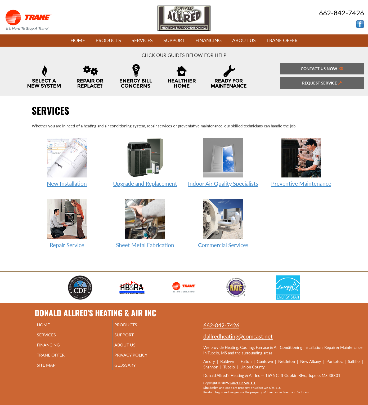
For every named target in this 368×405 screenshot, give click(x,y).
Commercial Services (223, 223)
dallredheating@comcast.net (238, 336)
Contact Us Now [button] (322, 68)
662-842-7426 (221, 325)
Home (77, 40)
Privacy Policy (138, 359)
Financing (208, 40)
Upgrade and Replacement (145, 162)
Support (174, 40)
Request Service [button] (322, 83)
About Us (244, 40)
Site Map (53, 370)
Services (142, 40)
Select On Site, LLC (243, 383)
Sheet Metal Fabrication (145, 223)
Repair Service (67, 223)
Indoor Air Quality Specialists (223, 162)
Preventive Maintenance (301, 162)
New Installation (67, 162)
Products (108, 40)
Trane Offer (282, 40)
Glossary (132, 370)
